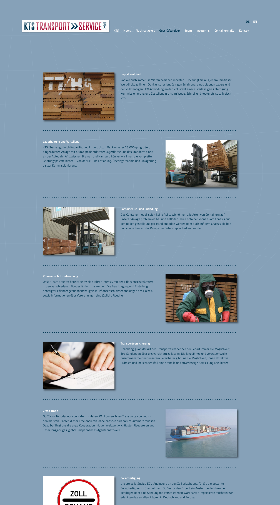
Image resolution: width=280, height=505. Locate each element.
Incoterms (203, 30)
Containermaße (224, 30)
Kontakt (244, 30)
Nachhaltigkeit (145, 30)
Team (188, 30)
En (256, 21)
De (248, 21)
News (127, 30)
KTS (116, 30)
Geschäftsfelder (169, 30)
